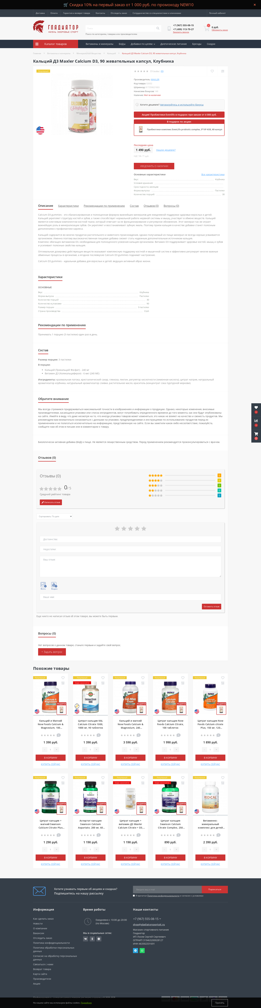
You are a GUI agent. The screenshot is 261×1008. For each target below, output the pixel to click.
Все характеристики (213, 174)
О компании (40, 928)
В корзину (50, 757)
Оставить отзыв (211, 606)
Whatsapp (142, 950)
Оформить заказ (220, 29)
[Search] (157, 28)
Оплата (54, 13)
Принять (219, 1002)
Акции (89, 52)
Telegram (135, 950)
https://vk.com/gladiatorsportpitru (85, 939)
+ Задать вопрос (52, 652)
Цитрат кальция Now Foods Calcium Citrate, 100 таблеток (170, 724)
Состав (134, 206)
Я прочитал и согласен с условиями (169, 895)
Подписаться (214, 889)
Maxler (155, 79)
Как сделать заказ (43, 918)
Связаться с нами (43, 964)
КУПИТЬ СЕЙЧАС (50, 764)
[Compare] (222, 71)
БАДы (122, 43)
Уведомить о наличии (154, 166)
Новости (38, 923)
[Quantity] (50, 749)
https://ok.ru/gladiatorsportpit (92, 939)
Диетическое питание (173, 43)
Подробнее (86, 1002)
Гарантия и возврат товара (76, 13)
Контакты (100, 13)
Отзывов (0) (151, 206)
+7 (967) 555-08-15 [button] (147, 919)
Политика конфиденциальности (163, 895)
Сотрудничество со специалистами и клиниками (157, 13)
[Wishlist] (212, 71)
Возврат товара (42, 969)
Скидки (211, 43)
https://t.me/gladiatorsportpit (99, 939)
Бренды (197, 43)
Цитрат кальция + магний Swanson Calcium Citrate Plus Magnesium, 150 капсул (51, 827)
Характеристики (68, 206)
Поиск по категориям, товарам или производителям (111, 34)
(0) (162, 71)
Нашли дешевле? (166, 150)
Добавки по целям (143, 43)
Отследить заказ (119, 13)
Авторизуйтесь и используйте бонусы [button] (182, 104)
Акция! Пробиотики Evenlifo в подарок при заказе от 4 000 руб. (179, 114)
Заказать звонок (181, 32)
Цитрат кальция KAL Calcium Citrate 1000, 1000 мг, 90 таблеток (90, 724)
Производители (42, 978)
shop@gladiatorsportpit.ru (149, 924)
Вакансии (38, 933)
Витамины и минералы (100, 43)
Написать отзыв (51, 502)
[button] (256, 436)
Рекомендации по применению (104, 206)
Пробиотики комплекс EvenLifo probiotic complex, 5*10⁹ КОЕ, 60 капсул (184, 129)
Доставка (40, 13)
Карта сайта (40, 974)
